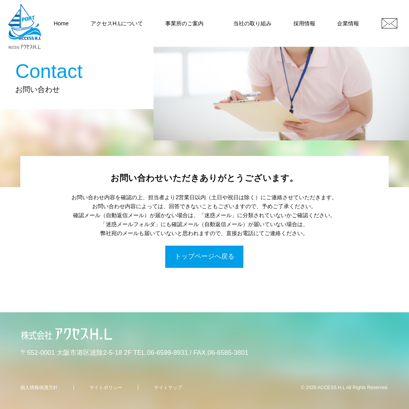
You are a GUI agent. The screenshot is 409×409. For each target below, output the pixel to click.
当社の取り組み (252, 23)
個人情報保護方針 (39, 387)
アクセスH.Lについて (117, 23)
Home (61, 23)
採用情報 (304, 23)
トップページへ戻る (204, 256)
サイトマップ (168, 387)
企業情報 (348, 23)
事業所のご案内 (184, 23)
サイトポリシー (105, 387)
